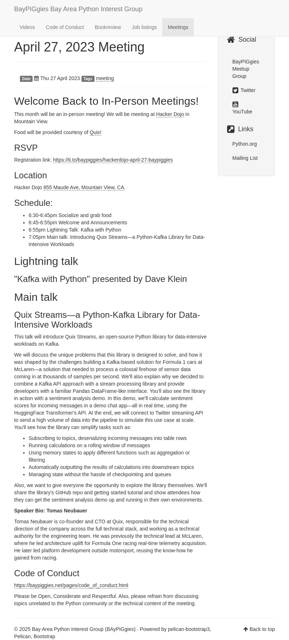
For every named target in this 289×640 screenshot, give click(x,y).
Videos (27, 27)
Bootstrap (44, 636)
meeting (105, 78)
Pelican (22, 636)
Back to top (262, 629)
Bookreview (108, 27)
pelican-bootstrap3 (189, 629)
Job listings (144, 27)
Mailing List (245, 158)
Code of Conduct (65, 27)
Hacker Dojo (170, 114)
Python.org (245, 144)
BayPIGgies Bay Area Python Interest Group (78, 9)
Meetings (178, 27)
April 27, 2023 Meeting (79, 47)
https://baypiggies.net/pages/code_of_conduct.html (71, 585)
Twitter (244, 90)
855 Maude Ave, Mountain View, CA (83, 187)
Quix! (96, 132)
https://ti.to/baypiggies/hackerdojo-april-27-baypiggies (113, 160)
